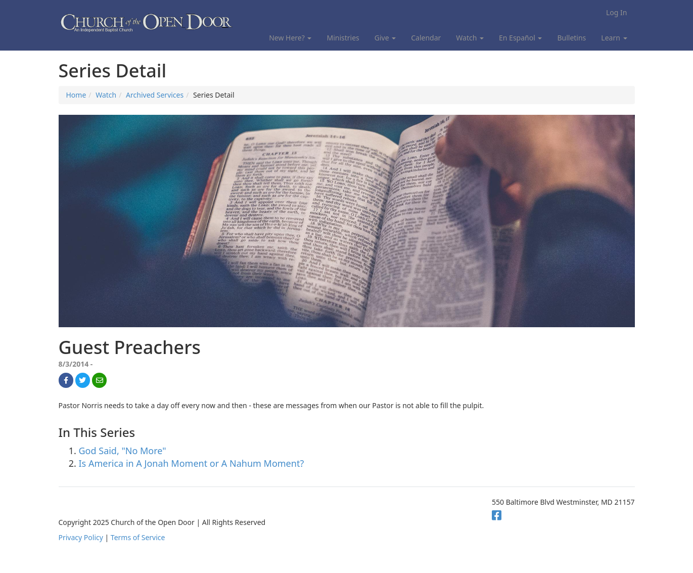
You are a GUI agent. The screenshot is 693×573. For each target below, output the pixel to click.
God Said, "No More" (122, 451)
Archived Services (154, 95)
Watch (470, 37)
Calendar (426, 37)
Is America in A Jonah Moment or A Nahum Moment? (191, 463)
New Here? (290, 37)
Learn (614, 37)
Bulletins (571, 37)
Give (385, 37)
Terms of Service (138, 537)
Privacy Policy (81, 537)
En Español (520, 37)
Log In (616, 12)
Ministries (343, 37)
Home (76, 95)
